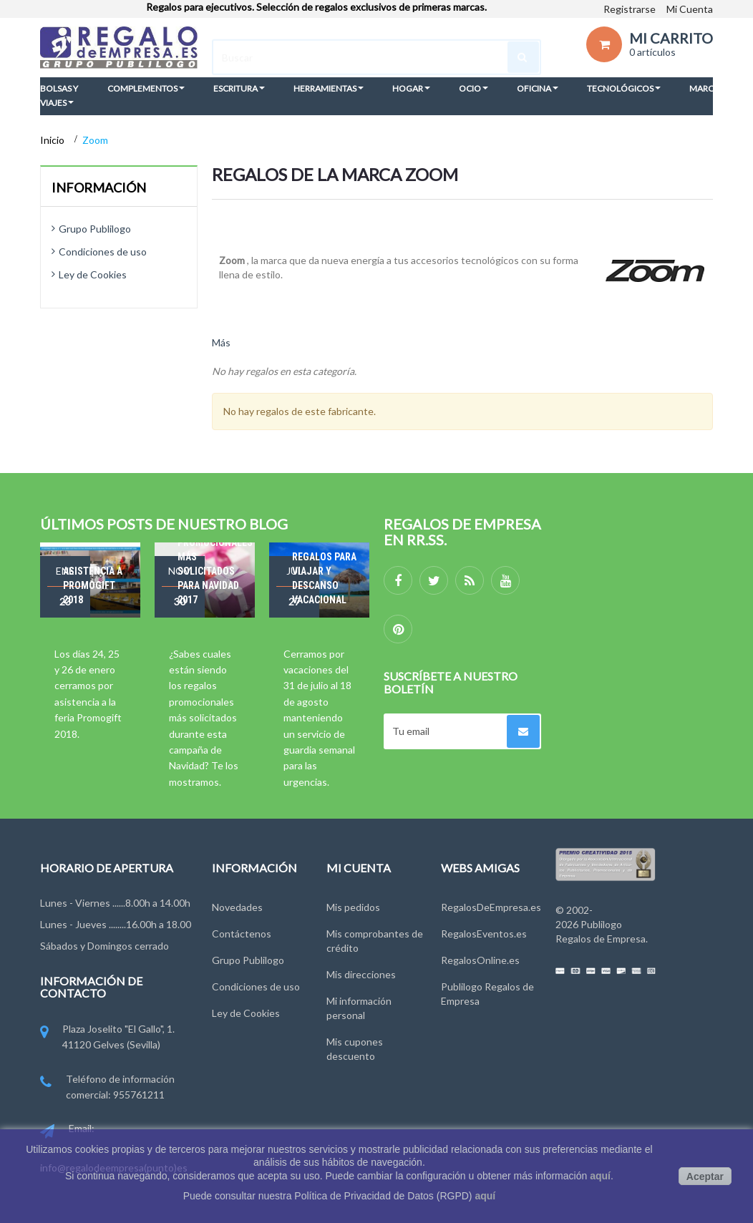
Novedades (237, 907)
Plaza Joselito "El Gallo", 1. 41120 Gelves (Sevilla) (107, 1038)
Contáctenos (241, 933)
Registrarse (629, 9)
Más (221, 342)
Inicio (53, 140)
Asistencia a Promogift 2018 (92, 585)
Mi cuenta (358, 867)
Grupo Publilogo (95, 229)
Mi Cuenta (689, 9)
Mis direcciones (361, 974)
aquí (600, 1175)
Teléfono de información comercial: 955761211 (107, 1088)
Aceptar (705, 1176)
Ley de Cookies (93, 274)
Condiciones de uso (103, 251)
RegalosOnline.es (480, 960)
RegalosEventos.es (484, 933)
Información (99, 187)
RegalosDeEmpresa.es (491, 907)
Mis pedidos (353, 907)
